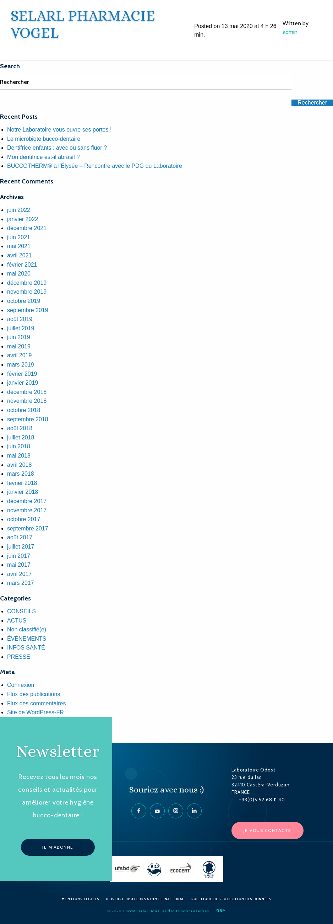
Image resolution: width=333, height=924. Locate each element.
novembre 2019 (27, 292)
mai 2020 (19, 274)
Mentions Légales (80, 899)
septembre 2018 (27, 419)
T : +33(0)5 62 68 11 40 (258, 799)
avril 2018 (19, 465)
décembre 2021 (27, 228)
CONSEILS (21, 611)
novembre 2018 (27, 401)
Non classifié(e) (26, 629)
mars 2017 (20, 583)
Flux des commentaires (36, 703)
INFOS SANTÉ (26, 648)
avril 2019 (19, 355)
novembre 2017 (27, 510)
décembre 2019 (27, 283)
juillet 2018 (20, 437)
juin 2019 (18, 337)
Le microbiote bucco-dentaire (43, 139)
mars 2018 (20, 474)
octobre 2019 (23, 301)
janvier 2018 (22, 492)
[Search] (145, 82)
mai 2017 (19, 565)
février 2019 (22, 374)
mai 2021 (19, 246)
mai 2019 (19, 346)
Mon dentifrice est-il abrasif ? (43, 157)
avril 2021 (19, 255)
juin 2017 (18, 556)
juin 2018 (18, 446)
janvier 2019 (22, 383)
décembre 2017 (27, 501)
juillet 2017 (20, 547)
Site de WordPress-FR (35, 712)
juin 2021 (18, 237)
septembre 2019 (27, 310)
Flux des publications (33, 694)
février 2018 (22, 483)
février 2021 (22, 265)
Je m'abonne (57, 847)
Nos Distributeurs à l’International (145, 899)
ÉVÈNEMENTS (26, 639)
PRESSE (18, 657)
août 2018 (19, 428)
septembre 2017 (27, 528)
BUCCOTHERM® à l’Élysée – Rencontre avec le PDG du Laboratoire (94, 166)
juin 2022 (18, 210)
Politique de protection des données (231, 899)
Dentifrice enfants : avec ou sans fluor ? (57, 148)
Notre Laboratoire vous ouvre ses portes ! (59, 130)
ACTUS (16, 621)
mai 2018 (19, 456)
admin (290, 31)
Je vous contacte (267, 830)
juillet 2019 (20, 328)
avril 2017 (19, 574)
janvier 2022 (22, 219)
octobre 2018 (23, 410)
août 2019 (19, 319)
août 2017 (19, 537)
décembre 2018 (27, 392)
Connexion (20, 685)
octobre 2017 (23, 519)
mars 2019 (20, 365)
